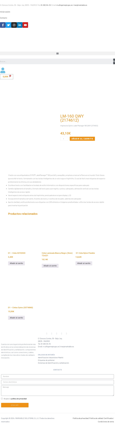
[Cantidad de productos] (64, 140)
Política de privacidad (80, 421)
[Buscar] (114, 61)
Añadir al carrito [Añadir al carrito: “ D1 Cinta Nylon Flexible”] (83, 266)
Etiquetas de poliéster (46, 363)
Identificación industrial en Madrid (50, 361)
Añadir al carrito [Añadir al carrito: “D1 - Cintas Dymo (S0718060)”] (16, 321)
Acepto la (15, 402)
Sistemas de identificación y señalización (53, 366)
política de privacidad (19, 402)
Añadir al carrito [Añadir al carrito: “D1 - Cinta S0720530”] (16, 266)
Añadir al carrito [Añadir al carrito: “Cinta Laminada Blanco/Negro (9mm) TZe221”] (50, 269)
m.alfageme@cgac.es (64, 5)
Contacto (3, 18)
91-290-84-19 (46, 5)
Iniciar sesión (5, 12)
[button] (57, 53)
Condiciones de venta (106, 425)
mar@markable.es (80, 5)
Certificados (108, 421)
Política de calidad (96, 421)
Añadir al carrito (82, 140)
